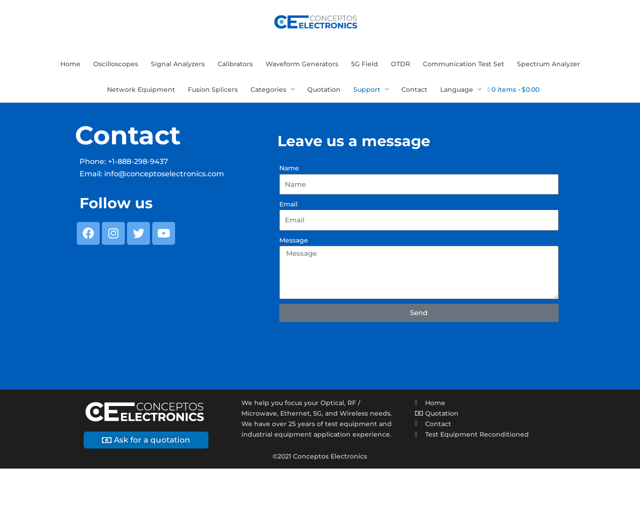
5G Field (364, 65)
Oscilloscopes (115, 65)
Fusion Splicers (213, 91)
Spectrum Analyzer (548, 65)
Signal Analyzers (178, 65)
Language (456, 91)
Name (289, 169)
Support (366, 91)
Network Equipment (141, 91)
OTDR (400, 65)
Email (288, 205)
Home (70, 65)
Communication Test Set (463, 65)
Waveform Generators (302, 65)
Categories (268, 91)
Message (293, 241)
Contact (414, 91)
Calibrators (235, 65)
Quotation (324, 91)
